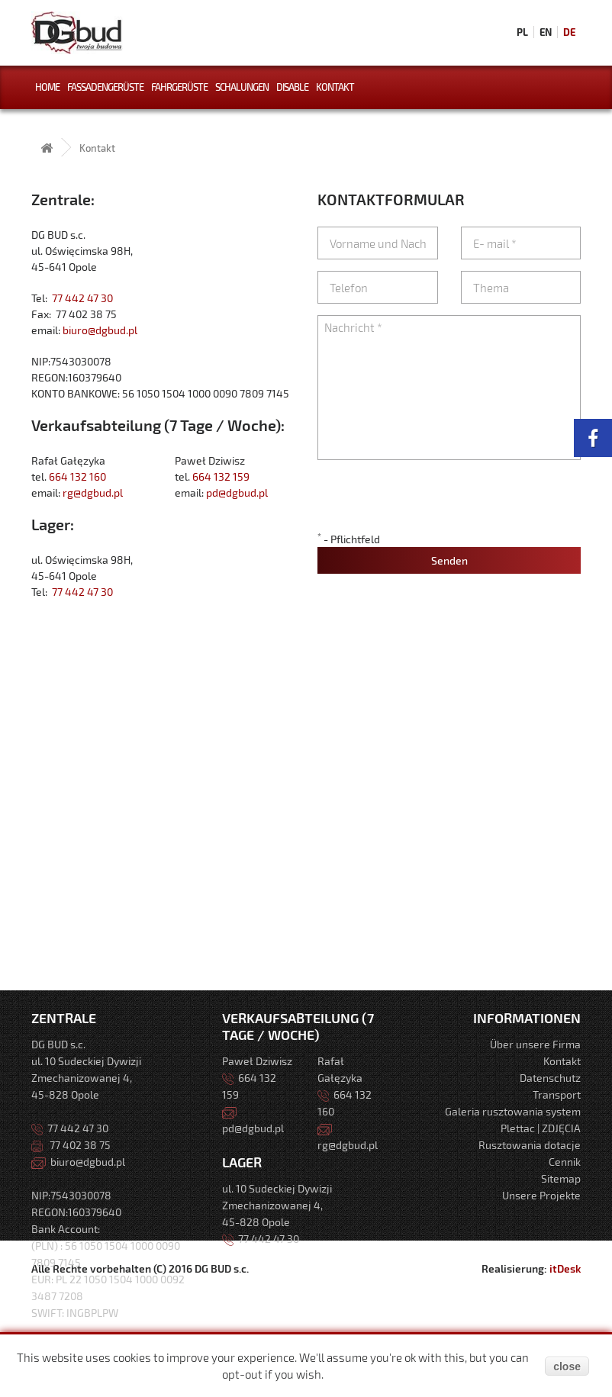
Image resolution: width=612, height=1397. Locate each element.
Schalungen (242, 87)
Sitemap (561, 1178)
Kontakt (335, 87)
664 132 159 (221, 476)
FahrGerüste (179, 87)
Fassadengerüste (105, 87)
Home (47, 87)
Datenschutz (550, 1077)
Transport (557, 1094)
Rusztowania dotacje (529, 1144)
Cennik (565, 1161)
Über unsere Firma (535, 1044)
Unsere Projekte (541, 1195)
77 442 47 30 (82, 297)
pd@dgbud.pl (237, 492)
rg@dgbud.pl (93, 492)
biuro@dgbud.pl (100, 329)
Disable (292, 87)
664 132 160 (77, 476)
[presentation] (433, 501)
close (567, 1366)
